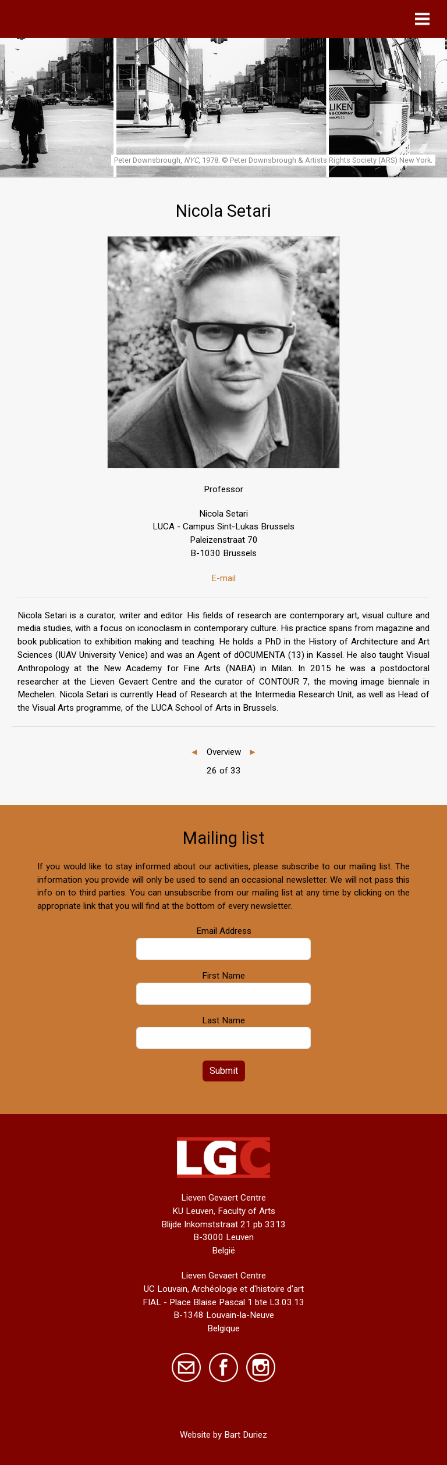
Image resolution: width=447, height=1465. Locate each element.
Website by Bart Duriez (223, 1435)
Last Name (223, 1020)
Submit (224, 1070)
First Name (223, 975)
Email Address (223, 931)
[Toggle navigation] (425, 19)
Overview (224, 752)
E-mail (223, 578)
